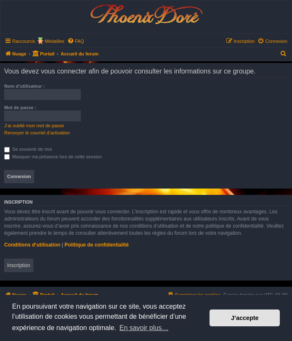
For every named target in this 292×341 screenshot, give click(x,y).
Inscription (18, 265)
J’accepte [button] (245, 318)
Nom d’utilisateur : (24, 86)
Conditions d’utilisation (32, 245)
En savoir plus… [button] (144, 327)
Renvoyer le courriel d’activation (37, 132)
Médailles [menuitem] (54, 41)
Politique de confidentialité (96, 245)
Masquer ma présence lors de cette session (53, 156)
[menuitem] (75, 41)
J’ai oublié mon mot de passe (34, 125)
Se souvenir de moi (28, 149)
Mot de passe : (20, 107)
